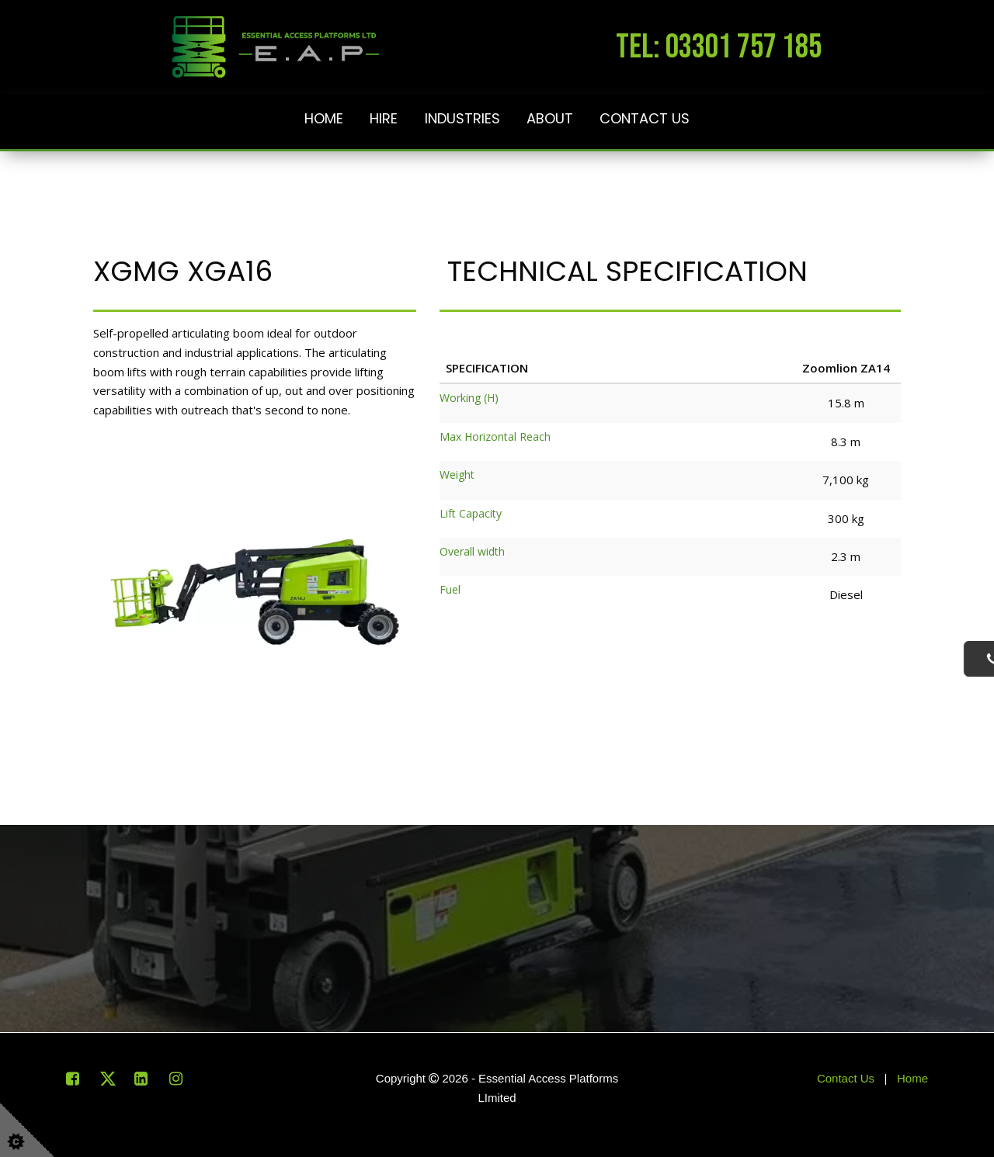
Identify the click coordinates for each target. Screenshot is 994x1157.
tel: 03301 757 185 (718, 47)
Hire (384, 118)
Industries (462, 118)
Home (323, 118)
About (550, 118)
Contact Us (645, 118)
